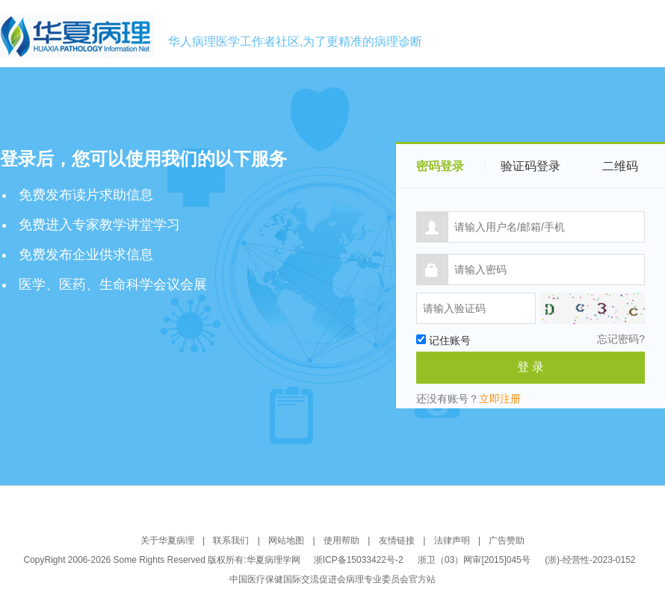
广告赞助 (507, 540)
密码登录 (440, 166)
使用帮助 (341, 540)
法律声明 (452, 540)
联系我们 (231, 540)
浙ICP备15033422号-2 (358, 560)
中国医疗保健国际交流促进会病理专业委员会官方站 (332, 579)
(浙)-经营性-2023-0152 (590, 560)
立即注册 (500, 399)
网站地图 (286, 540)
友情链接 (397, 540)
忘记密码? (621, 339)
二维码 (620, 166)
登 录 (530, 367)
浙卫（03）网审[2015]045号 (475, 560)
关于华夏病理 (167, 540)
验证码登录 (530, 166)
